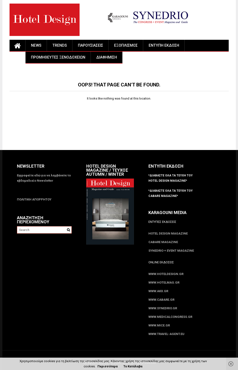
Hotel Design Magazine (168, 233)
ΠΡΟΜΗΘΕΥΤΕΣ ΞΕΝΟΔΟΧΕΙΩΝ (58, 57)
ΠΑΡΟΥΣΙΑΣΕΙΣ (90, 45)
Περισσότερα (107, 366)
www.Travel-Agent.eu (166, 334)
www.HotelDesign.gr (165, 274)
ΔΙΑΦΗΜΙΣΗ (106, 57)
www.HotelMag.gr (163, 282)
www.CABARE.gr (161, 299)
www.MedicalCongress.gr (170, 317)
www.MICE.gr (159, 325)
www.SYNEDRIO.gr (162, 308)
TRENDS (59, 45)
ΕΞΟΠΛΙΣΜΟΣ (126, 45)
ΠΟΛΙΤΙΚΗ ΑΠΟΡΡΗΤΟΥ (34, 199)
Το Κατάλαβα (132, 366)
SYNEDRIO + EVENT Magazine (171, 250)
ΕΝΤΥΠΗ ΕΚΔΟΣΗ (164, 45)
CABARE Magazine (163, 242)
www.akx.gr (158, 291)
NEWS (36, 45)
